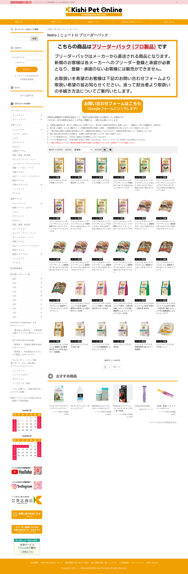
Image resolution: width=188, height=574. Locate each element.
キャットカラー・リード (23, 237)
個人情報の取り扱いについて (104, 562)
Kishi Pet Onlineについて (131, 22)
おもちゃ (16, 146)
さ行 (14, 287)
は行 (14, 300)
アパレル (16, 193)
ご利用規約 (124, 562)
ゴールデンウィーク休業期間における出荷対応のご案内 (53, 2)
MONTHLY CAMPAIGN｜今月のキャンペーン (23, 324)
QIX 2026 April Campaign (23, 340)
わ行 (14, 317)
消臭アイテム (18, 172)
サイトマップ (137, 562)
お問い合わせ (169, 22)
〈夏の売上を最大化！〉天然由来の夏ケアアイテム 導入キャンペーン (27, 333)
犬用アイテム (56, 22)
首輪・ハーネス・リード (23, 168)
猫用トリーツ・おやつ (22, 207)
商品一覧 (18, 22)
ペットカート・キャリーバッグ (26, 163)
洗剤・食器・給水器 (21, 155)
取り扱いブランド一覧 (63, 29)
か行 (14, 283)
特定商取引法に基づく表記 (77, 562)
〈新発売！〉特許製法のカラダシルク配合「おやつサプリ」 (27, 353)
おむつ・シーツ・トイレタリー (26, 176)
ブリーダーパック (18, 110)
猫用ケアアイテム (20, 254)
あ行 (14, 279)
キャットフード (19, 119)
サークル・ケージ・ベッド (24, 159)
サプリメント (18, 142)
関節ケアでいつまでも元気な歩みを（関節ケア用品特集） (26, 399)
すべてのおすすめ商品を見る (164, 422)
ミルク (15, 138)
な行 (75, 29)
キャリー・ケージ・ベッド (24, 233)
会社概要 (34, 562)
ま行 (14, 304)
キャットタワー (19, 229)
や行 (14, 308)
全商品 (49, 29)
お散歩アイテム (19, 151)
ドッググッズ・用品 (21, 383)
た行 (14, 291)
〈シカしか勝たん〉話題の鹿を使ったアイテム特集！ (26, 390)
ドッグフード (18, 115)
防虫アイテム (18, 180)
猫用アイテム (94, 22)
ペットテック (18, 189)
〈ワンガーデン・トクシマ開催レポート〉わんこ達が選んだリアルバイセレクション (23, 363)
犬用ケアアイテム (20, 185)
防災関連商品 (16, 268)
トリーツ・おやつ (20, 134)
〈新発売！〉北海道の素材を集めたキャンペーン (27, 346)
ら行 (14, 313)
